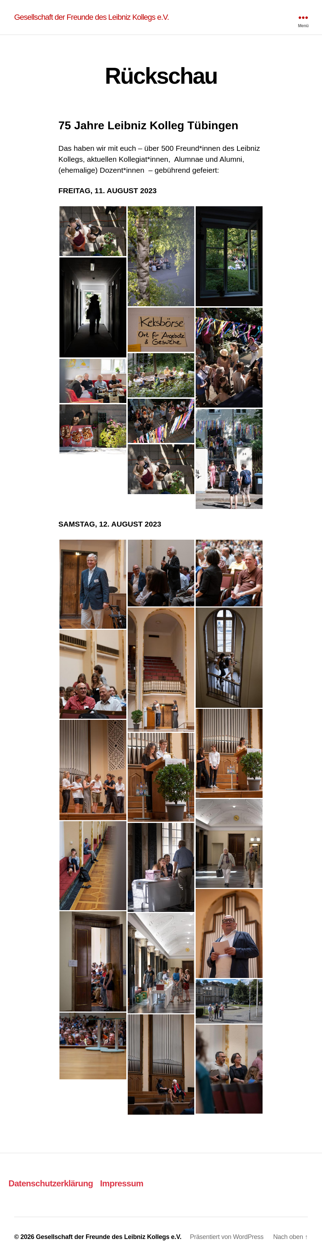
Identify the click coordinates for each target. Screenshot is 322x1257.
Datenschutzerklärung (50, 1183)
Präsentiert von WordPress (227, 1236)
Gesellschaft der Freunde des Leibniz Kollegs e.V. (91, 17)
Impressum (121, 1183)
